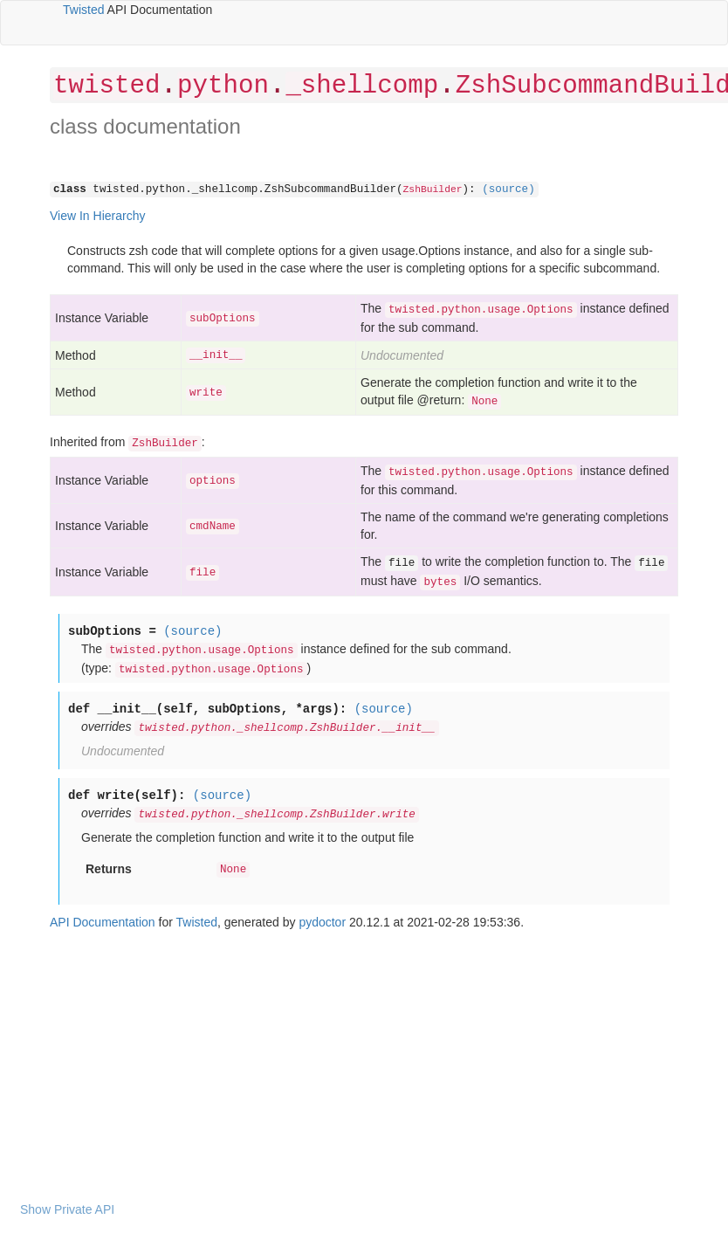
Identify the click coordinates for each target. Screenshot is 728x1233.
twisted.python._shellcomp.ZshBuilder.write (276, 815)
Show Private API (67, 1209)
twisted (106, 86)
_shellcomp (361, 86)
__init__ (215, 355)
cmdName (212, 526)
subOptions (222, 319)
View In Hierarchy (97, 216)
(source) (508, 189)
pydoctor (322, 922)
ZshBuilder (433, 189)
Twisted (83, 10)
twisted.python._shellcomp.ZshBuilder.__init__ (286, 728)
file (202, 573)
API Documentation (102, 922)
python (223, 86)
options (212, 481)
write (206, 393)
